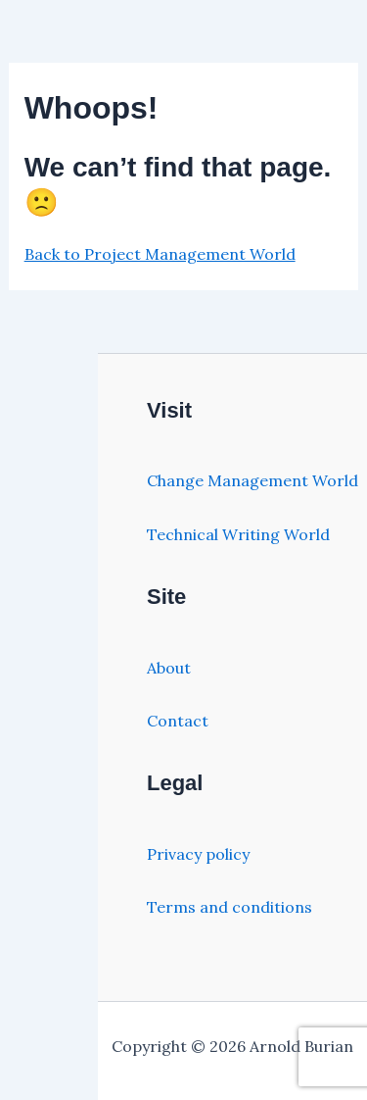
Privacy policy (198, 854)
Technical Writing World (238, 534)
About (169, 667)
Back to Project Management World (160, 254)
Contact (177, 720)
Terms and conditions (229, 907)
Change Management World (252, 480)
